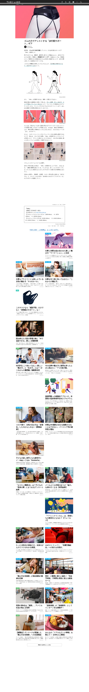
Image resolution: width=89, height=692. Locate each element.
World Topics (62, 226)
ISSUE (17, 349)
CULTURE (18, 441)
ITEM (17, 291)
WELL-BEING (48, 234)
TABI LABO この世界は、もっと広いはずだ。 (44, 230)
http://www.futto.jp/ (41, 213)
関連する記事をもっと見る (44, 645)
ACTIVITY (18, 322)
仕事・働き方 (54, 226)
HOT (58, 226)
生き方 (49, 226)
